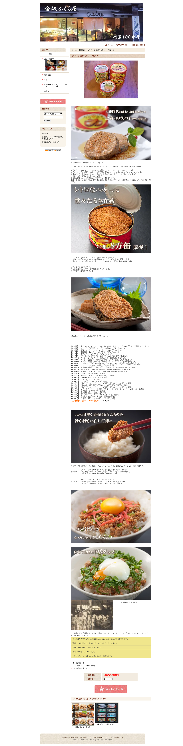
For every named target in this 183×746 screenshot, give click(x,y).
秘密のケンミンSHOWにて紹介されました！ (52, 138)
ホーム (74, 50)
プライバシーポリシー (116, 737)
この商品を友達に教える (82, 668)
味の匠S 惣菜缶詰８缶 (105, 724)
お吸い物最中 (55, 64)
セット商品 (48, 54)
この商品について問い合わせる (84, 666)
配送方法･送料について (101, 737)
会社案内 (45, 133)
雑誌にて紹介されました (51, 142)
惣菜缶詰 (47, 75)
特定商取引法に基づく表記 (70, 737)
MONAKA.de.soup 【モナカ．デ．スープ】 (55, 85)
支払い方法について (86, 737)
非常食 (46, 91)
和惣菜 (46, 80)
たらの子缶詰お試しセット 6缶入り (101, 50)
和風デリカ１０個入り (83, 727)
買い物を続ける (78, 663)
